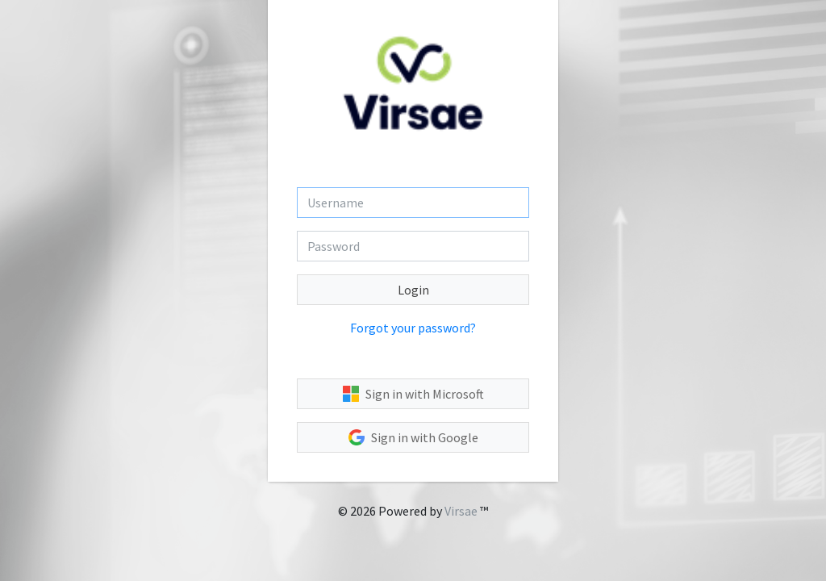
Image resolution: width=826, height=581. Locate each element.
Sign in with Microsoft (413, 394)
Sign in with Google (413, 437)
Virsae (461, 511)
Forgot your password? (413, 328)
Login (413, 290)
